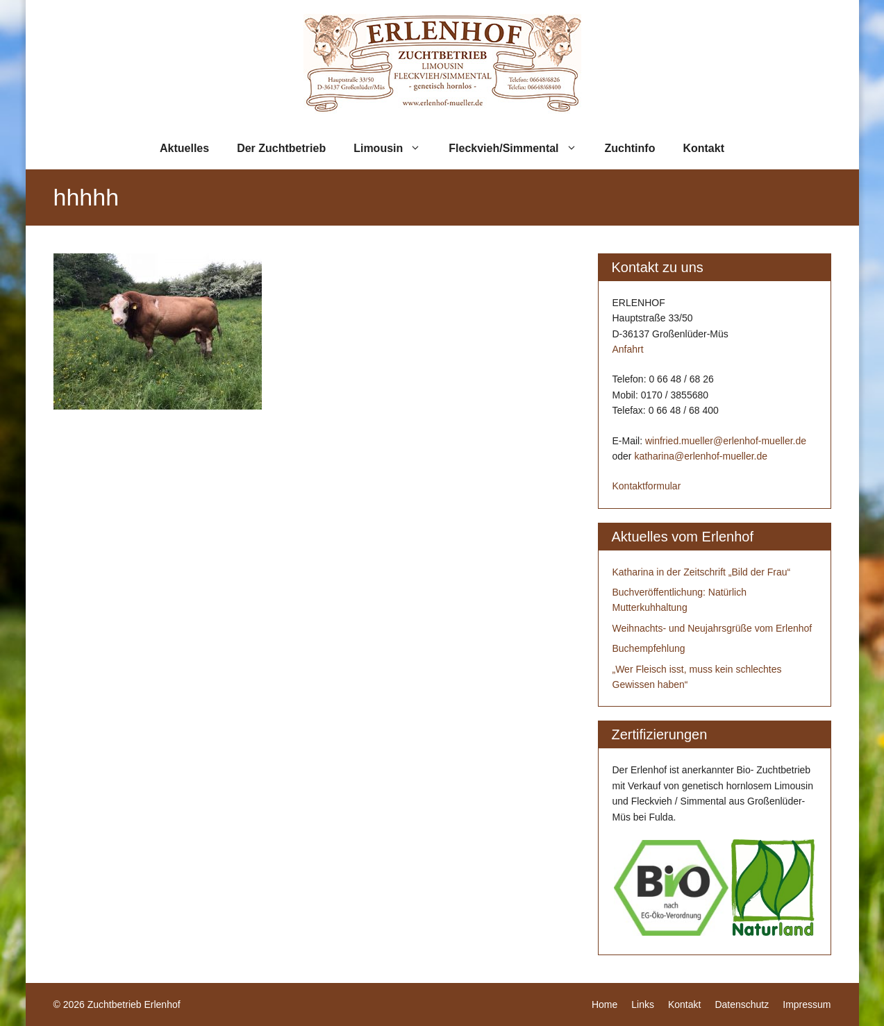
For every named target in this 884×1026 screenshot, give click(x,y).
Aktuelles (184, 148)
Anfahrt (628, 349)
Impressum (807, 1004)
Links (642, 1004)
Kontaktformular (646, 485)
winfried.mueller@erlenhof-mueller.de (725, 440)
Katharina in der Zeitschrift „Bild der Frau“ (701, 572)
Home (604, 1004)
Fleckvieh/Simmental (519, 148)
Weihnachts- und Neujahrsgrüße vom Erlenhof (712, 628)
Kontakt (703, 148)
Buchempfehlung (648, 648)
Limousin (394, 148)
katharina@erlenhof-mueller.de (700, 456)
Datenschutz (742, 1004)
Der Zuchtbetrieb (281, 148)
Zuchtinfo (630, 148)
